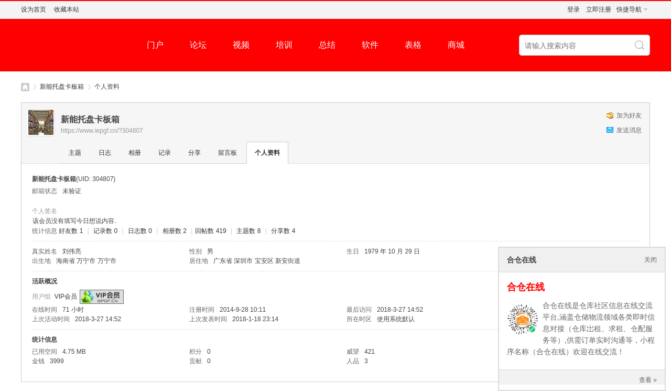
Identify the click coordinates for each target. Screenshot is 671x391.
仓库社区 (25, 86)
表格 (413, 44)
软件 (370, 44)
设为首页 (33, 9)
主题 (75, 152)
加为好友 (629, 115)
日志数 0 (140, 231)
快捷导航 (629, 9)
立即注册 (598, 9)
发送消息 (629, 130)
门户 (155, 44)
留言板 (227, 152)
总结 (327, 44)
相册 (134, 152)
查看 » (648, 380)
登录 (573, 9)
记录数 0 (105, 231)
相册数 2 (175, 231)
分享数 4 (283, 231)
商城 (456, 44)
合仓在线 (526, 287)
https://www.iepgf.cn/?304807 (102, 130)
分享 (194, 152)
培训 (284, 44)
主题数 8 (248, 231)
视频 (241, 44)
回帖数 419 (210, 231)
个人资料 (267, 152)
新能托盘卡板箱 (62, 86)
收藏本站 (66, 9)
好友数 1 (71, 231)
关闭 (650, 259)
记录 (164, 152)
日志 (105, 152)
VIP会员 (66, 296)
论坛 (198, 44)
